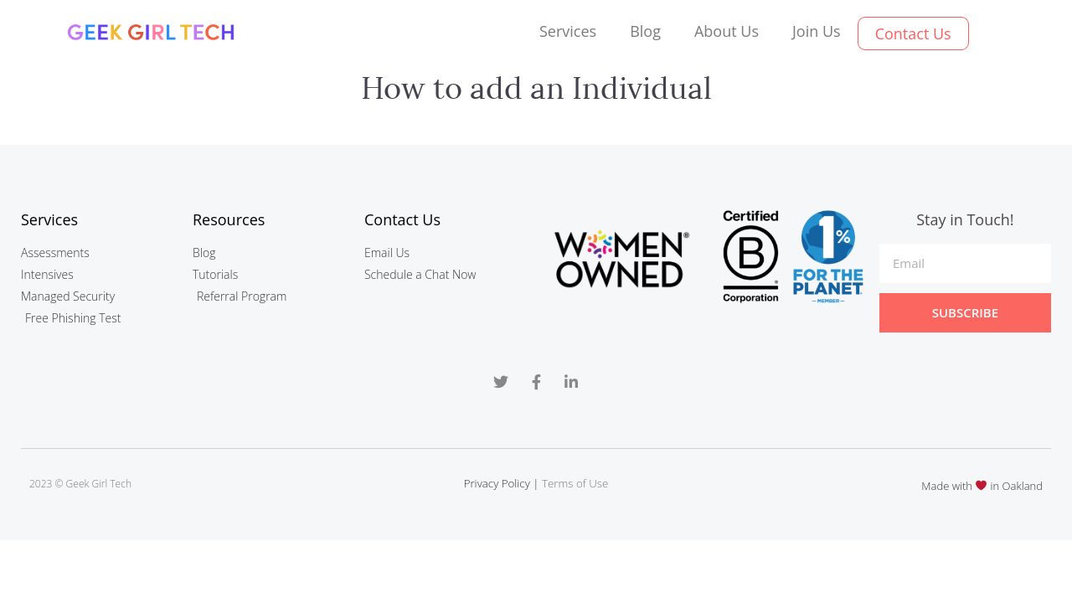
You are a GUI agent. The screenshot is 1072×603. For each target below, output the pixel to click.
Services (567, 31)
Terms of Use (575, 483)
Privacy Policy (497, 483)
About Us (726, 31)
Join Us (816, 31)
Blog (645, 31)
